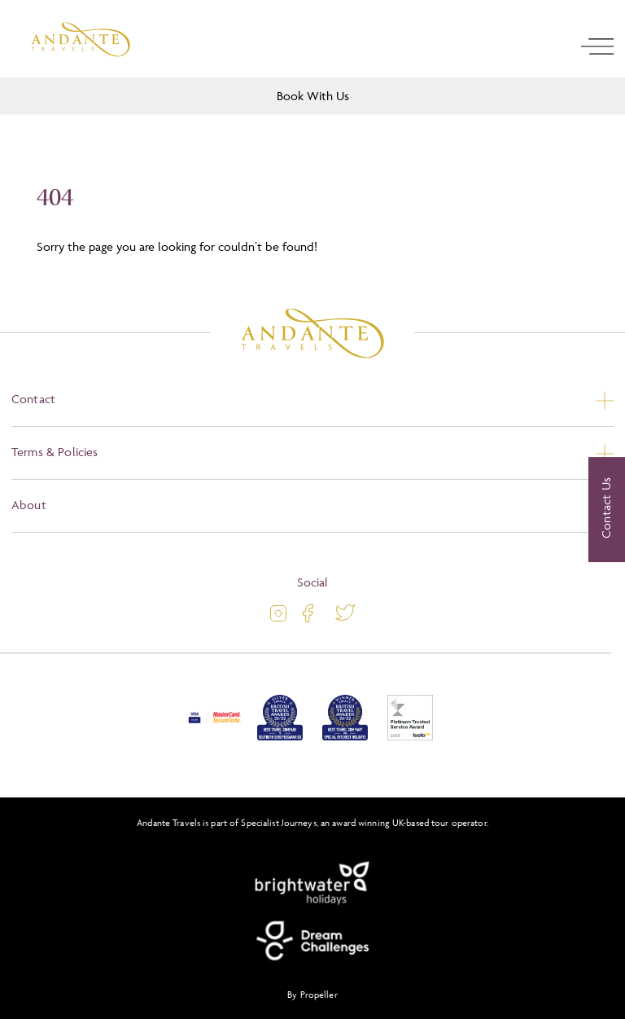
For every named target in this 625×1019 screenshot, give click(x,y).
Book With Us (313, 95)
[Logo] (80, 39)
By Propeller (312, 994)
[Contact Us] (606, 510)
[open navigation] (597, 46)
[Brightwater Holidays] (312, 883)
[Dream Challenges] (312, 940)
